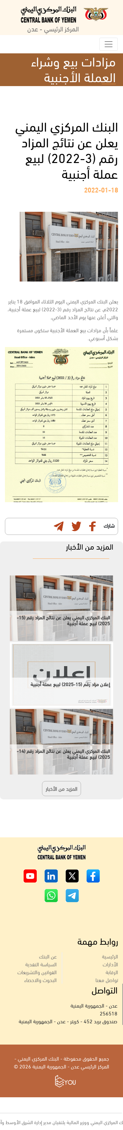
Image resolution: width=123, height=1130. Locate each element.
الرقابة (112, 971)
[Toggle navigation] (108, 44)
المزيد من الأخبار (61, 788)
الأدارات (110, 964)
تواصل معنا (106, 979)
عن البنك (48, 956)
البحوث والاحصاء (40, 979)
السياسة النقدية (41, 964)
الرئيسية (110, 956)
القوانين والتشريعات (37, 971)
